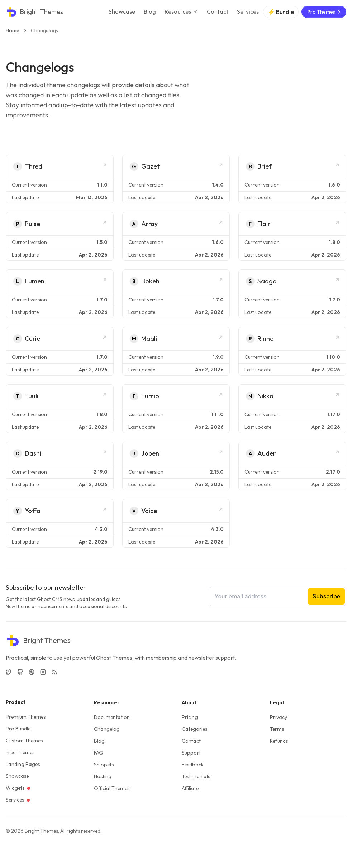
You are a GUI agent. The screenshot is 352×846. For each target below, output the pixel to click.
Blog (150, 11)
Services (248, 11)
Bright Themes (41, 831)
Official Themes (111, 788)
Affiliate (190, 788)
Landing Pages (23, 764)
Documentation (112, 717)
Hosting (102, 776)
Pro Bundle (18, 728)
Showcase (122, 11)
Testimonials (196, 776)
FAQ (98, 752)
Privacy (278, 717)
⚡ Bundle (281, 11)
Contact (217, 11)
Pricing (190, 717)
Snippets (104, 764)
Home (12, 30)
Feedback (193, 764)
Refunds (279, 741)
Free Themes (20, 752)
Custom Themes (24, 740)
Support (191, 752)
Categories (194, 729)
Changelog (107, 729)
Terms (277, 729)
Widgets (18, 788)
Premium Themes (26, 717)
